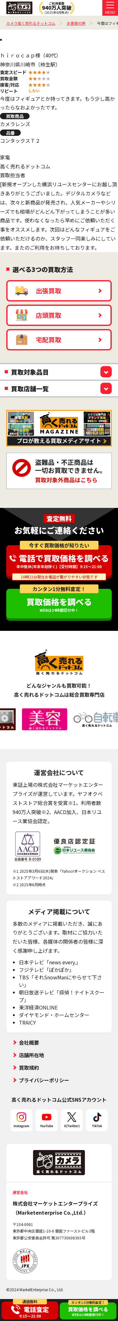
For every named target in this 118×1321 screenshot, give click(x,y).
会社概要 (29, 1042)
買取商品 (15, 116)
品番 (10, 133)
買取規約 (29, 1067)
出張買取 (38, 291)
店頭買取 (38, 315)
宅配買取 (38, 339)
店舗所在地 (31, 1055)
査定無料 (59, 518)
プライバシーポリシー (44, 1080)
